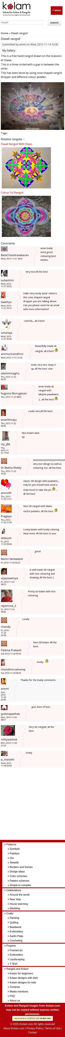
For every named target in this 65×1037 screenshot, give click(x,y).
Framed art (16, 950)
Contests (15, 987)
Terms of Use (52, 1028)
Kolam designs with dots (24, 978)
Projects (11, 945)
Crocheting (16, 940)
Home (4, 33)
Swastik (14, 862)
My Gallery (8, 50)
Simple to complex (20, 885)
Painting (14, 917)
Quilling (14, 922)
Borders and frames (21, 867)
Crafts (9, 913)
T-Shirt (13, 963)
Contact (32, 1032)
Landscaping (17, 959)
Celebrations (13, 890)
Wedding (15, 908)
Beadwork (15, 927)
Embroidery (16, 931)
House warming (19, 904)
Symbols (15, 848)
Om (12, 858)
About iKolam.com (13, 1028)
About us (15, 1000)
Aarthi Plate (16, 936)
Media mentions (19, 991)
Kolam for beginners (21, 973)
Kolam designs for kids (23, 982)
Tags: (4, 133)
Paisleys (14, 853)
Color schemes (18, 876)
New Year (15, 899)
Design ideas (17, 871)
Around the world (19, 894)
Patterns (11, 844)
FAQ (12, 996)
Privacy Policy (35, 1028)
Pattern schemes (19, 880)
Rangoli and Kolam (17, 968)
